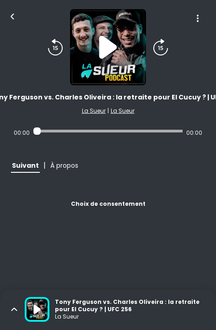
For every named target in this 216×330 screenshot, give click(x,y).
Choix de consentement (108, 204)
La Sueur (94, 111)
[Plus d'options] (198, 18)
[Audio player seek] (108, 131)
